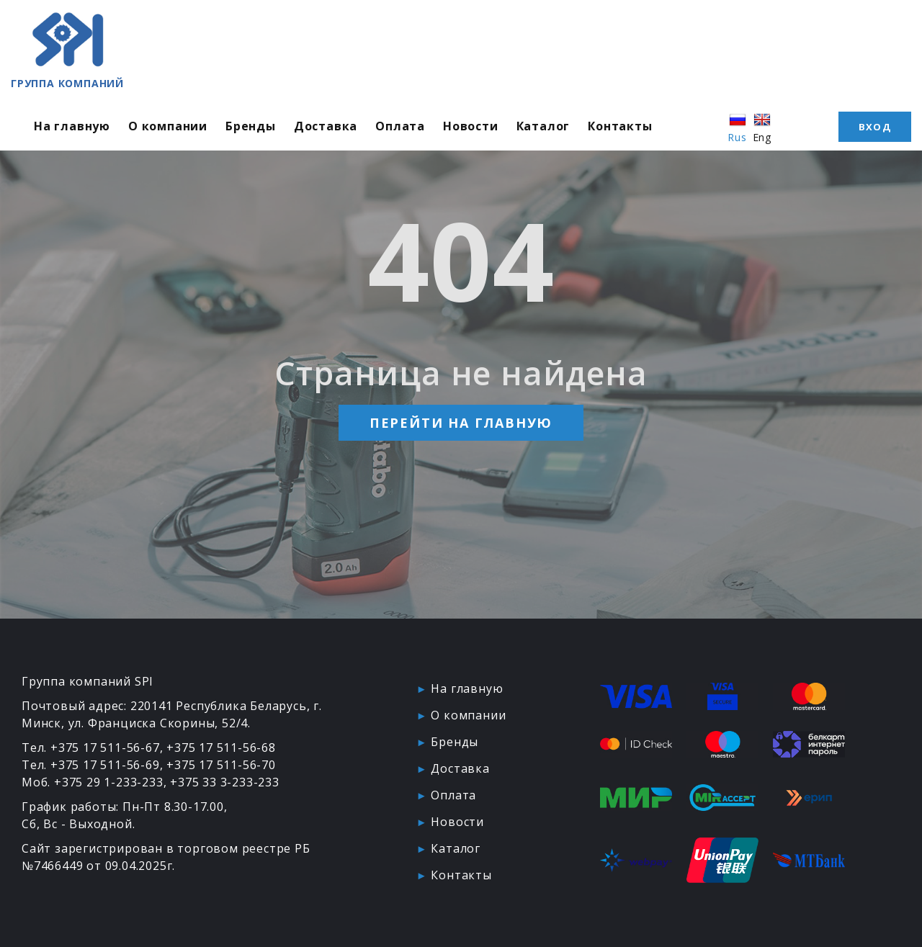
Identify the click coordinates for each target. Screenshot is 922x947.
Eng (762, 127)
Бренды (250, 126)
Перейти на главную (461, 422)
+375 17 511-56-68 (221, 747)
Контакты (620, 126)
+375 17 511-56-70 (221, 765)
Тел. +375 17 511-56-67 (91, 747)
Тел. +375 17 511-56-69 (91, 765)
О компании (167, 126)
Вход (875, 126)
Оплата (400, 126)
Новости (470, 126)
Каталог (543, 126)
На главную (72, 126)
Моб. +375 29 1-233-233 (93, 782)
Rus (737, 127)
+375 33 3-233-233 (224, 782)
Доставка (325, 126)
